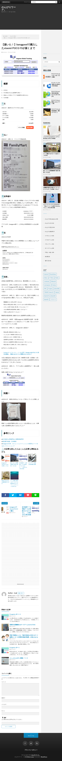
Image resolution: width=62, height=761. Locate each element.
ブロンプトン (48, 244)
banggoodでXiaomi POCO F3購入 (14, 509)
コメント (4, 681)
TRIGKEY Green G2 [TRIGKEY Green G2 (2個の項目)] (48, 292)
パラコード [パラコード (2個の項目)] (53, 299)
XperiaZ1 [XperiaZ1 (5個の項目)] (46, 299)
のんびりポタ (48, 223)
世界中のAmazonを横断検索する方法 (5, 482)
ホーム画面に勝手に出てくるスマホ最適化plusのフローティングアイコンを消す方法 (14, 483)
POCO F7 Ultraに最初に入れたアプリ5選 (55, 102)
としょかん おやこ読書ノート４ (19, 658)
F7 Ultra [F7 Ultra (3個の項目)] (51, 277)
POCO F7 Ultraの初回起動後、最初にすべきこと (55, 111)
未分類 (46, 256)
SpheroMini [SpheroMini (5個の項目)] (56, 288)
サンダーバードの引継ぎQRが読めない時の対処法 (55, 84)
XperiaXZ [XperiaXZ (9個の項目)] (53, 295)
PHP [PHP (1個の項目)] (45, 288)
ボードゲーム (48, 248)
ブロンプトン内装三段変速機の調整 (32, 463)
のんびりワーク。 (9, 8)
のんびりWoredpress (50, 219)
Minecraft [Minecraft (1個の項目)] (53, 281)
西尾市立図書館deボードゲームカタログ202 (22, 624)
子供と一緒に (48, 252)
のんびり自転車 (49, 231)
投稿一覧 (20, 593)
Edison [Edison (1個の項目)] (45, 277)
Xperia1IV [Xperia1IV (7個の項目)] (46, 295)
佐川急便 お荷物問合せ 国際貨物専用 (12, 439)
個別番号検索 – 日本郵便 (9, 441)
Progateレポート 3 (15, 614)
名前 (3, 697)
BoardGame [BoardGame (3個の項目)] (53, 274)
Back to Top (31, 735)
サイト (3, 710)
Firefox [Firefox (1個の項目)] (57, 277)
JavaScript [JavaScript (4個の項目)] (46, 281)
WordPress (44, 756)
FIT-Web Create (29, 756)
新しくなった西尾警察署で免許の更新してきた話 (14, 464)
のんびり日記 (13, 52)
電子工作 (47, 260)
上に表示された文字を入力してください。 (12, 719)
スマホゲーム (48, 240)
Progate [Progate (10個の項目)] (50, 288)
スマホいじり (48, 140)
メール (4, 704)
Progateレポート (15, 647)
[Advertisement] (41, 17)
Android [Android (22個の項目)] (46, 274)
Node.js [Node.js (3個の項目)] (54, 285)
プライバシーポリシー (31, 750)
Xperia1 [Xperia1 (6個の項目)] (57, 292)
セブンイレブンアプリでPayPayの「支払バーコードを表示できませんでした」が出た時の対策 (51, 206)
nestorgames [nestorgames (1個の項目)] (47, 285)
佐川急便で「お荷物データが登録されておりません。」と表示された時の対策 (23, 465)
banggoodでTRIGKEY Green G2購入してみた (5, 464)
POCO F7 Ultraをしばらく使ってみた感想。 (35, 2)
